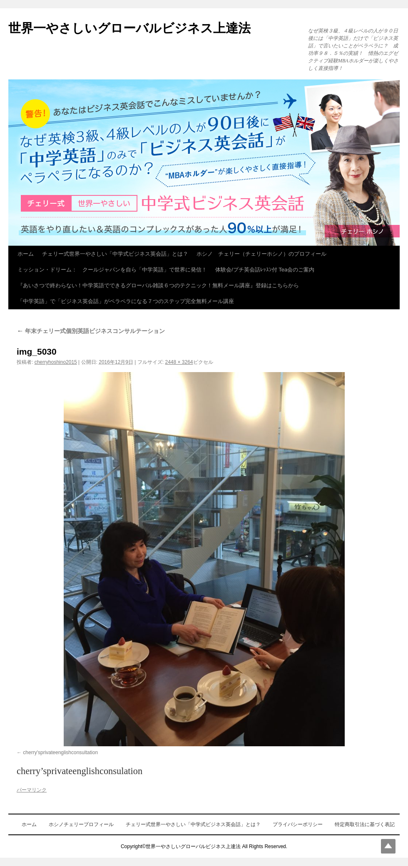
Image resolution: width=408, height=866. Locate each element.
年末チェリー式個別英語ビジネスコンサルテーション (91, 331)
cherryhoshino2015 (56, 362)
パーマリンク (32, 790)
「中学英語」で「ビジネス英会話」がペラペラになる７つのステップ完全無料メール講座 (125, 301)
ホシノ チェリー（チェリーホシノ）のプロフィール (261, 254)
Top (388, 846)
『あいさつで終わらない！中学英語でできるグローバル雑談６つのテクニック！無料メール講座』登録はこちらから (158, 285)
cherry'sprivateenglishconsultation (60, 752)
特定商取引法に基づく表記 (365, 824)
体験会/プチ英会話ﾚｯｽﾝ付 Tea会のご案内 (264, 269)
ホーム (25, 254)
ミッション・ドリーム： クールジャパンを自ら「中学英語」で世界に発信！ (112, 269)
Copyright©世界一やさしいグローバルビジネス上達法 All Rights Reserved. (204, 846)
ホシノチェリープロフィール (81, 824)
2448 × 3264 (179, 362)
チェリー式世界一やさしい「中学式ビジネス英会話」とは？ (115, 254)
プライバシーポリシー (298, 824)
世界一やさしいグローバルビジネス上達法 (129, 28)
